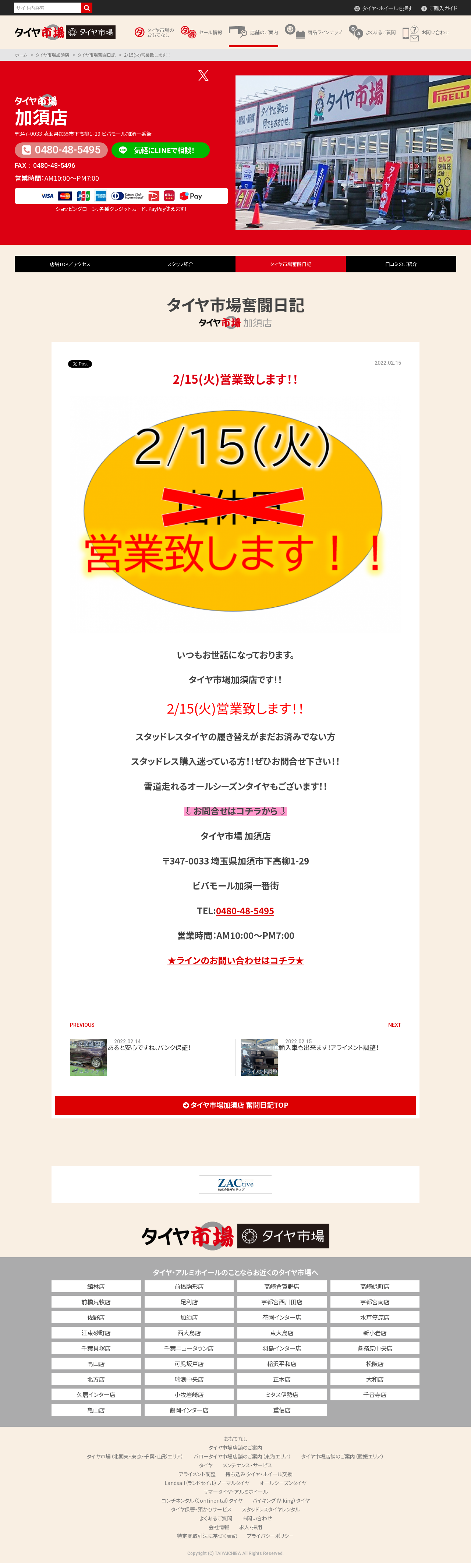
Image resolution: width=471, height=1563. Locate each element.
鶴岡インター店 (189, 1409)
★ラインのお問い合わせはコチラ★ (235, 960)
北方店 (96, 1379)
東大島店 (282, 1332)
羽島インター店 (281, 1348)
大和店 (375, 1379)
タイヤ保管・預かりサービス (201, 1509)
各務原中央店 (375, 1348)
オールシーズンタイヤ (283, 1482)
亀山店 (96, 1409)
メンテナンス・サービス (247, 1465)
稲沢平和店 (282, 1363)
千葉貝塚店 (96, 1348)
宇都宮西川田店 (281, 1301)
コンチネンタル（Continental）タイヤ (202, 1500)
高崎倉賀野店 (282, 1286)
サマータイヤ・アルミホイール (235, 1491)
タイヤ (206, 1465)
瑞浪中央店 (189, 1379)
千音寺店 (375, 1394)
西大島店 (189, 1332)
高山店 (96, 1363)
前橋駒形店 (189, 1286)
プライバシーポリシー (270, 1535)
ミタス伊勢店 (282, 1394)
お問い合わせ (257, 1518)
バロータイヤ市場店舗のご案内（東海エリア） (242, 1456)
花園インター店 (281, 1317)
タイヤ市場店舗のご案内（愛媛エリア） (342, 1456)
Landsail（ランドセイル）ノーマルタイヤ (206, 1482)
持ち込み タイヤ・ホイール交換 (259, 1474)
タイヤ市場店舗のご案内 (235, 1447)
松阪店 (375, 1363)
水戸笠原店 (375, 1317)
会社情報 (219, 1527)
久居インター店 (96, 1394)
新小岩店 (375, 1332)
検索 (86, 8)
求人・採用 (250, 1527)
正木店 (282, 1379)
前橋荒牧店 (96, 1301)
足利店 (189, 1301)
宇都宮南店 (375, 1301)
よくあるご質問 (215, 1518)
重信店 (282, 1409)
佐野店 (96, 1317)
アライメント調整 (197, 1474)
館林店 (96, 1286)
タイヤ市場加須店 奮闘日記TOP (235, 1105)
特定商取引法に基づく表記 (207, 1535)
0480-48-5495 (61, 150)
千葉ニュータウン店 (189, 1348)
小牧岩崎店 (189, 1394)
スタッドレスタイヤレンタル (271, 1509)
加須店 (41, 116)
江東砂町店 (96, 1332)
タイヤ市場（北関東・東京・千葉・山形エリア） (135, 1456)
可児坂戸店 (189, 1363)
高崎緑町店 (375, 1286)
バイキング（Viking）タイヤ (281, 1500)
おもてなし (236, 1438)
